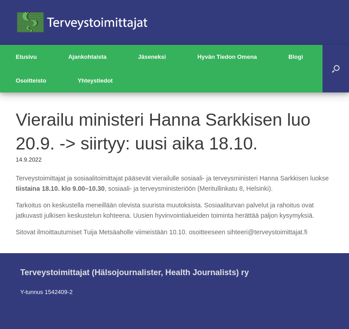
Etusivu (26, 56)
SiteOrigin (168, 311)
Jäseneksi (152, 56)
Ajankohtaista (87, 56)
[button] (335, 68)
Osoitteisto (31, 80)
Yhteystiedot (95, 80)
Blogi (295, 56)
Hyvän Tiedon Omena (227, 56)
